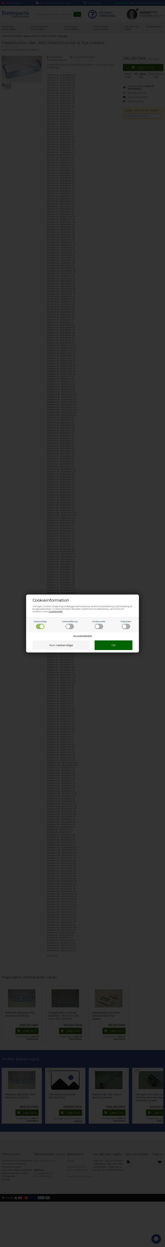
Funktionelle (98, 624)
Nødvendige (40, 624)
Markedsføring (69, 624)
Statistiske (126, 624)
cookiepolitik (56, 611)
